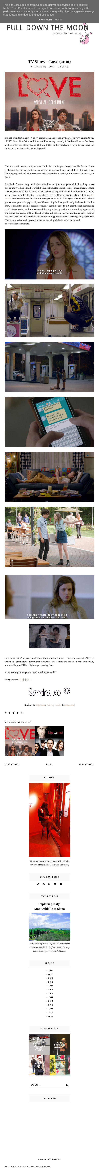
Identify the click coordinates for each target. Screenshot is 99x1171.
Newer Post (12, 764)
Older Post (86, 764)
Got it (58, 19)
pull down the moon (24, 1167)
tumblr (58, 704)
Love (52, 67)
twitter (49, 704)
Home (49, 764)
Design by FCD (43, 1167)
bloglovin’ (40, 704)
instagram (69, 704)
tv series (62, 67)
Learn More (45, 19)
